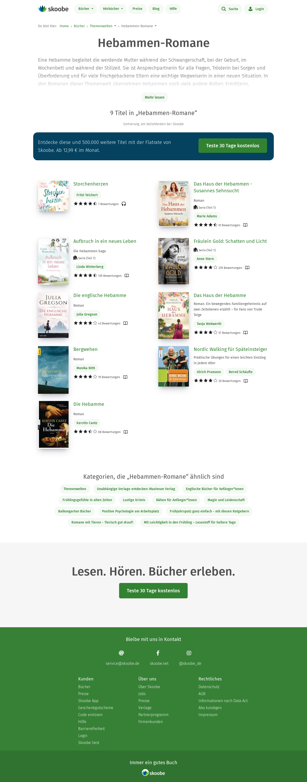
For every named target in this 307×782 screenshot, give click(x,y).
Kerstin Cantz (87, 423)
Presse (144, 700)
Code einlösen (90, 714)
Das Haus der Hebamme (220, 295)
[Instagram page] (190, 657)
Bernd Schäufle (241, 372)
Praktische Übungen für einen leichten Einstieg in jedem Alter (230, 360)
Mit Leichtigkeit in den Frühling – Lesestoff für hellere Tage (190, 522)
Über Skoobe (149, 687)
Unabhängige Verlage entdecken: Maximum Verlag (136, 489)
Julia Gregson (87, 314)
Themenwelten (101, 26)
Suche (230, 8)
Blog (156, 9)
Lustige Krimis (134, 500)
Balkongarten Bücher (74, 511)
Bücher (84, 9)
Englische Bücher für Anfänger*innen (214, 489)
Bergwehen (85, 349)
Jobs (142, 694)
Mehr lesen (154, 97)
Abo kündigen (210, 707)
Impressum (208, 714)
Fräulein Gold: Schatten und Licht (230, 241)
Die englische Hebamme (99, 295)
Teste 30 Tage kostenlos (232, 146)
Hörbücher (111, 9)
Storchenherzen (90, 184)
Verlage (145, 707)
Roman (199, 201)
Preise (137, 9)
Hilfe (173, 9)
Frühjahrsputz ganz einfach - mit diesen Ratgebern (209, 511)
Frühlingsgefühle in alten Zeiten (87, 500)
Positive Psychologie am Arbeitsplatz (130, 511)
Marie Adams (207, 216)
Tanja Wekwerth (209, 324)
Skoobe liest (88, 742)
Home (64, 26)
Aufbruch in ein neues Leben (104, 241)
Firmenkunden (150, 721)
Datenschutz (208, 687)
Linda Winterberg (90, 267)
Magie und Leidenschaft (226, 500)
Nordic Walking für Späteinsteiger (230, 349)
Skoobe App (88, 700)
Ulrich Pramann (209, 372)
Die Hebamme (88, 404)
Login (256, 8)
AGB (201, 694)
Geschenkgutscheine (95, 707)
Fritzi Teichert (87, 195)
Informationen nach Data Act (223, 700)
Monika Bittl (86, 368)
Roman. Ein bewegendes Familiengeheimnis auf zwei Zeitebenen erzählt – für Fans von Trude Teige (230, 309)
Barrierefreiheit (91, 728)
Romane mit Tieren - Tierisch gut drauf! (102, 522)
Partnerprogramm (153, 714)
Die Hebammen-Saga (89, 251)
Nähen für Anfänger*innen (176, 500)
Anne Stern (205, 259)
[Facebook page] (159, 657)
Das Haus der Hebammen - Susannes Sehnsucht (223, 187)
